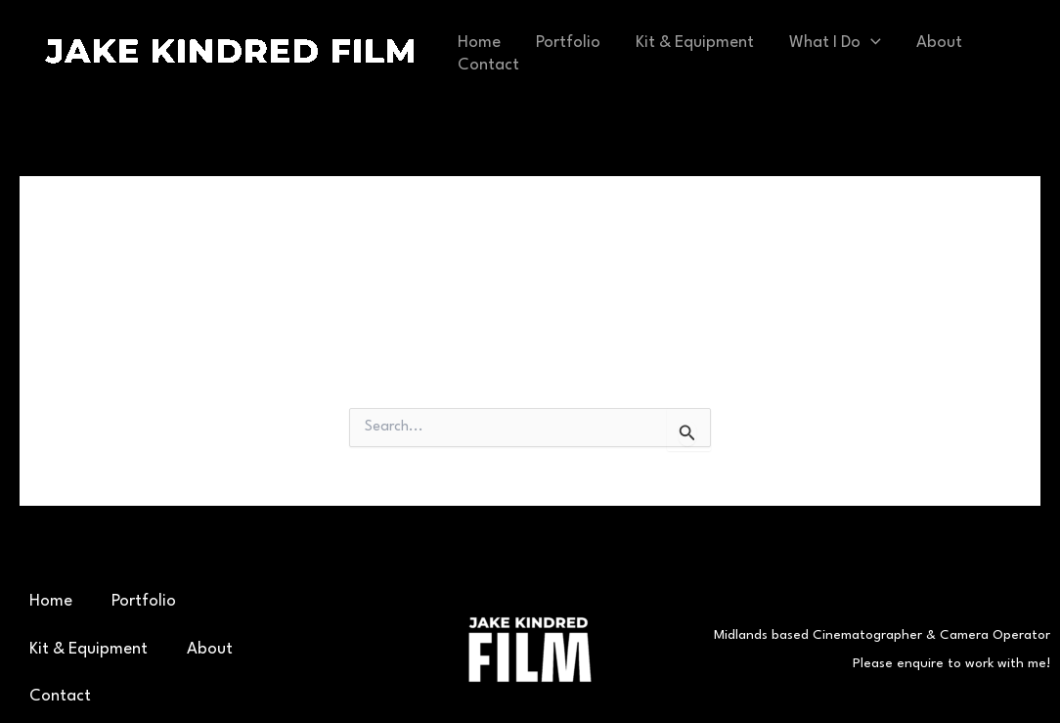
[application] (871, 42)
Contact (488, 65)
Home (479, 42)
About (939, 42)
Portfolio (568, 42)
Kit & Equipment (695, 42)
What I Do (835, 42)
